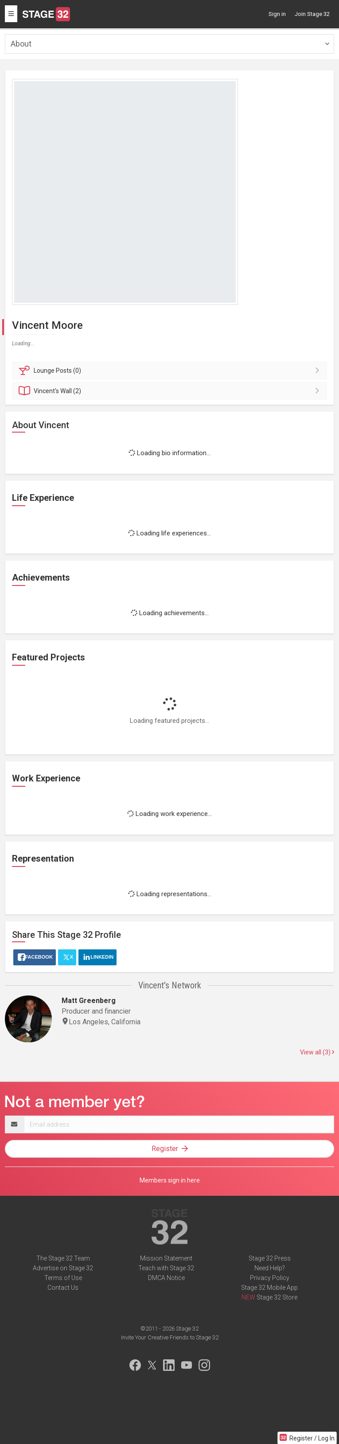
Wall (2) (171, 391)
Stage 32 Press (270, 1258)
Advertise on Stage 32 (63, 1268)
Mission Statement (166, 1258)
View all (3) (317, 1052)
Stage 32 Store (277, 1297)
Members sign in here (170, 1180)
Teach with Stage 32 (166, 1268)
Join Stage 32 (312, 14)
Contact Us (62, 1287)
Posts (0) (171, 370)
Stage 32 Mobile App (269, 1287)
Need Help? (269, 1268)
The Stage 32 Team (63, 1258)
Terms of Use (63, 1277)
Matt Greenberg (89, 1000)
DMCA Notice (166, 1277)
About (21, 43)
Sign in (277, 14)
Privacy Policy (269, 1277)
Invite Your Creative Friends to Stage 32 (169, 1337)
